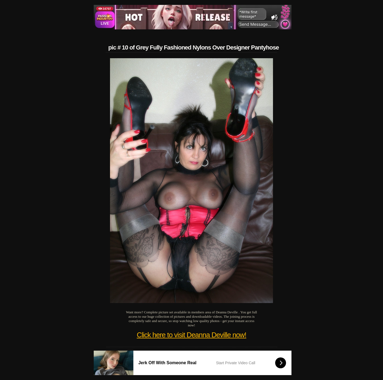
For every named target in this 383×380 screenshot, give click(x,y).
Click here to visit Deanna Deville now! (191, 335)
